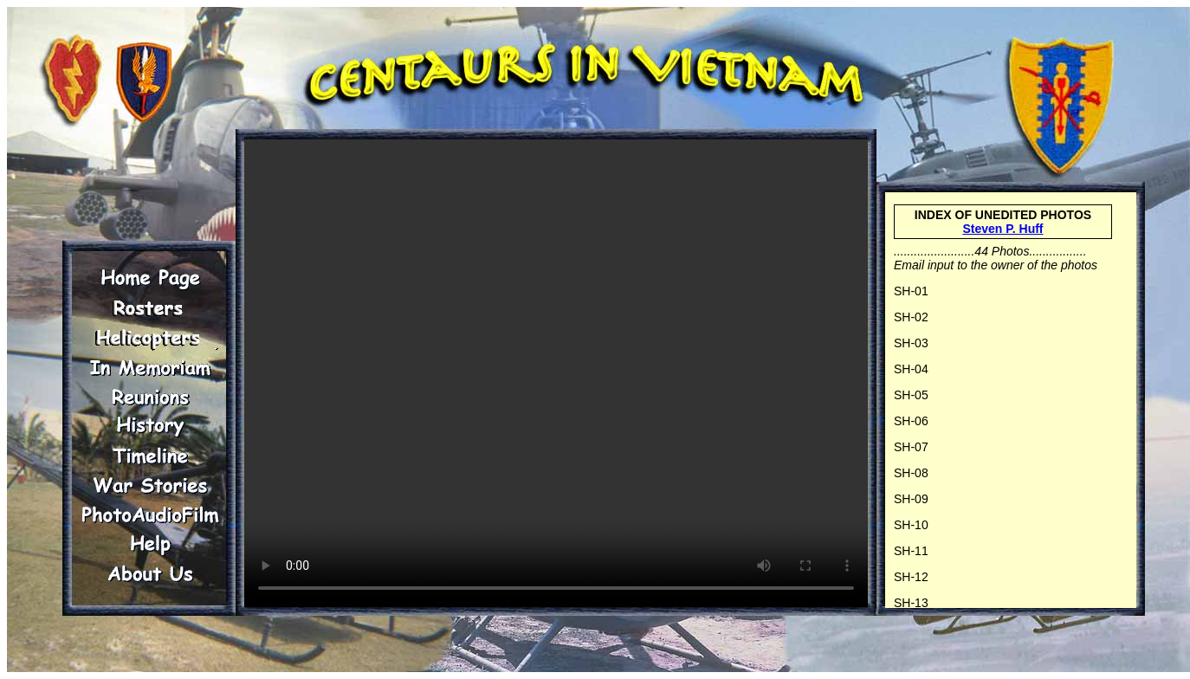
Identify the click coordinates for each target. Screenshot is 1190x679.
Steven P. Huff (1002, 229)
